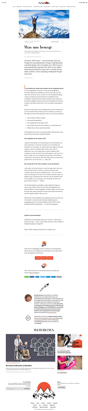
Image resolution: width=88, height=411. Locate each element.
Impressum (45, 405)
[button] (26, 277)
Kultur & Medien (55, 6)
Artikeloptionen (57, 41)
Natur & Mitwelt (47, 6)
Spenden (38, 257)
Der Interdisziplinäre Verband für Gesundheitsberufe (21, 371)
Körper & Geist (63, 6)
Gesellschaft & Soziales (38, 6)
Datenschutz (52, 405)
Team (40, 405)
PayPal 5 (44, 257)
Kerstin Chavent (29, 77)
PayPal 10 (50, 257)
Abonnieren (27, 388)
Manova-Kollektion (34, 272)
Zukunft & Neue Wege (71, 6)
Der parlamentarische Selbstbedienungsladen (64, 351)
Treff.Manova (34, 407)
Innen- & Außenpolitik (17, 6)
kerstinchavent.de (52, 312)
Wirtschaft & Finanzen (27, 6)
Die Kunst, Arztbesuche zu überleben (19, 366)
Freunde (35, 405)
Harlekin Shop (53, 407)
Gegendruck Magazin (44, 407)
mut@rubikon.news (29, 202)
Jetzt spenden (61, 387)
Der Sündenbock (62, 373)
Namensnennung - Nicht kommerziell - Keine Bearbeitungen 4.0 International (45, 319)
